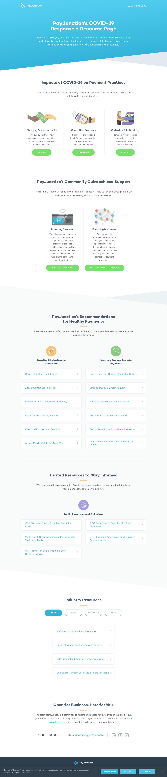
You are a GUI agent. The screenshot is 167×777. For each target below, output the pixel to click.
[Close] (163, 771)
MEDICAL (114, 613)
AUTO (53, 613)
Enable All (147, 771)
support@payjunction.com (87, 735)
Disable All (128, 771)
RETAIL (73, 613)
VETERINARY (93, 613)
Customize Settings (109, 771)
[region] (83, 771)
